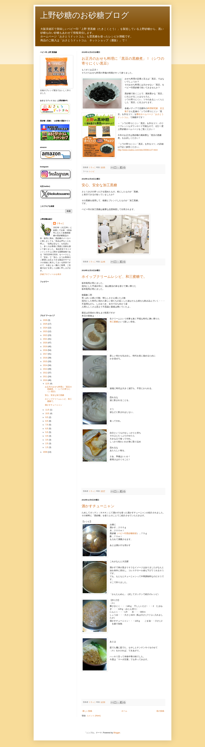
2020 (45, 343)
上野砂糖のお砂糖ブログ (84, 15)
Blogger (117, 733)
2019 (45, 346)
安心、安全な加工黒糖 (99, 185)
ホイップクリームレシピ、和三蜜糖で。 (114, 277)
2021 (45, 339)
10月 (47, 413)
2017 (45, 354)
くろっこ (60, 223)
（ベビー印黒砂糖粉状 (126, 533)
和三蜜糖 (114, 322)
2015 (45, 361)
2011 (45, 376)
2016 (45, 358)
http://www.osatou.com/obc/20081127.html (138, 150)
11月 (47, 410)
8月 (47, 421)
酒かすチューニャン (98, 506)
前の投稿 (160, 711)
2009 (45, 452)
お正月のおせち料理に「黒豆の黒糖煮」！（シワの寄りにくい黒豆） (58, 389)
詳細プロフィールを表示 (50, 274)
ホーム (124, 711)
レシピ (91, 171)
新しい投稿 (87, 711)
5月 (47, 432)
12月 (47, 383)
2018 (45, 350)
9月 (47, 417)
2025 (45, 324)
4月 (47, 436)
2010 (45, 380)
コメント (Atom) (94, 716)
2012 (45, 373)
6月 (47, 428)
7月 (47, 425)
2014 (45, 365)
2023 (45, 331)
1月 (47, 447)
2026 (45, 320)
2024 (45, 328)
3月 (47, 440)
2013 (45, 369)
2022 (45, 335)
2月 (47, 443)
